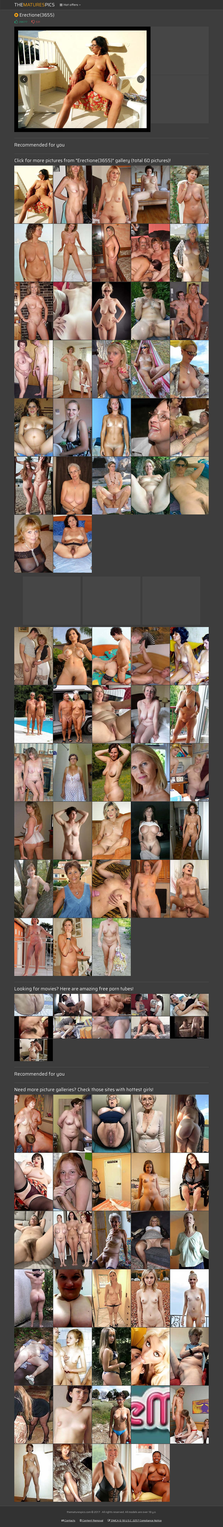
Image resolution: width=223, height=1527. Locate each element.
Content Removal (91, 1520)
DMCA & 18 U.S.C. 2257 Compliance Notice (135, 1520)
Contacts (68, 1520)
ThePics (34, 4)
